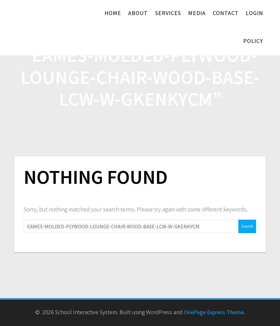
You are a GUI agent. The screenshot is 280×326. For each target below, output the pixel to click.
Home (112, 13)
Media (197, 13)
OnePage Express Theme (213, 312)
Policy (253, 41)
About (138, 13)
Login (254, 13)
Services (168, 13)
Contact (226, 13)
